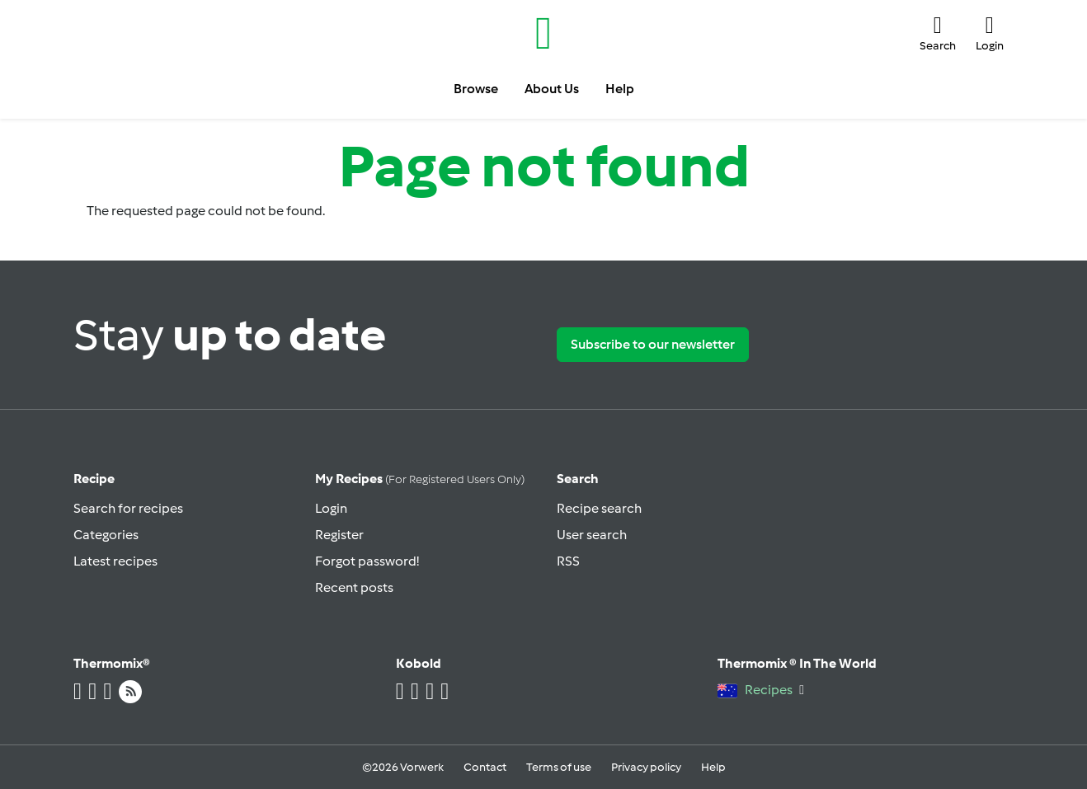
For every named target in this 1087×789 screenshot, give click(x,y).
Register (339, 534)
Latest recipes (115, 561)
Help (713, 767)
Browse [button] (476, 88)
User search (592, 534)
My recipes (420, 478)
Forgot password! (367, 561)
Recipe (94, 478)
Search (578, 478)
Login (331, 508)
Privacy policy (646, 767)
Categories (106, 534)
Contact (485, 767)
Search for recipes (128, 508)
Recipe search (599, 508)
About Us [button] (552, 88)
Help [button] (619, 88)
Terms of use (558, 767)
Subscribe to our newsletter (653, 344)
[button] (938, 33)
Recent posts (354, 587)
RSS (568, 561)
